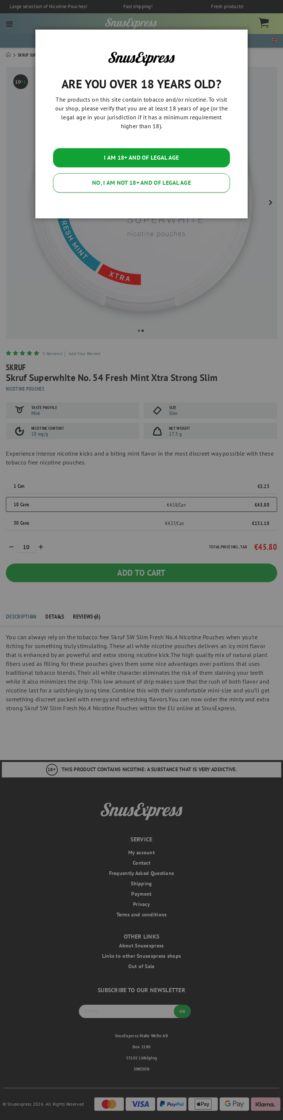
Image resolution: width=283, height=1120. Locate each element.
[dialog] (141, 560)
